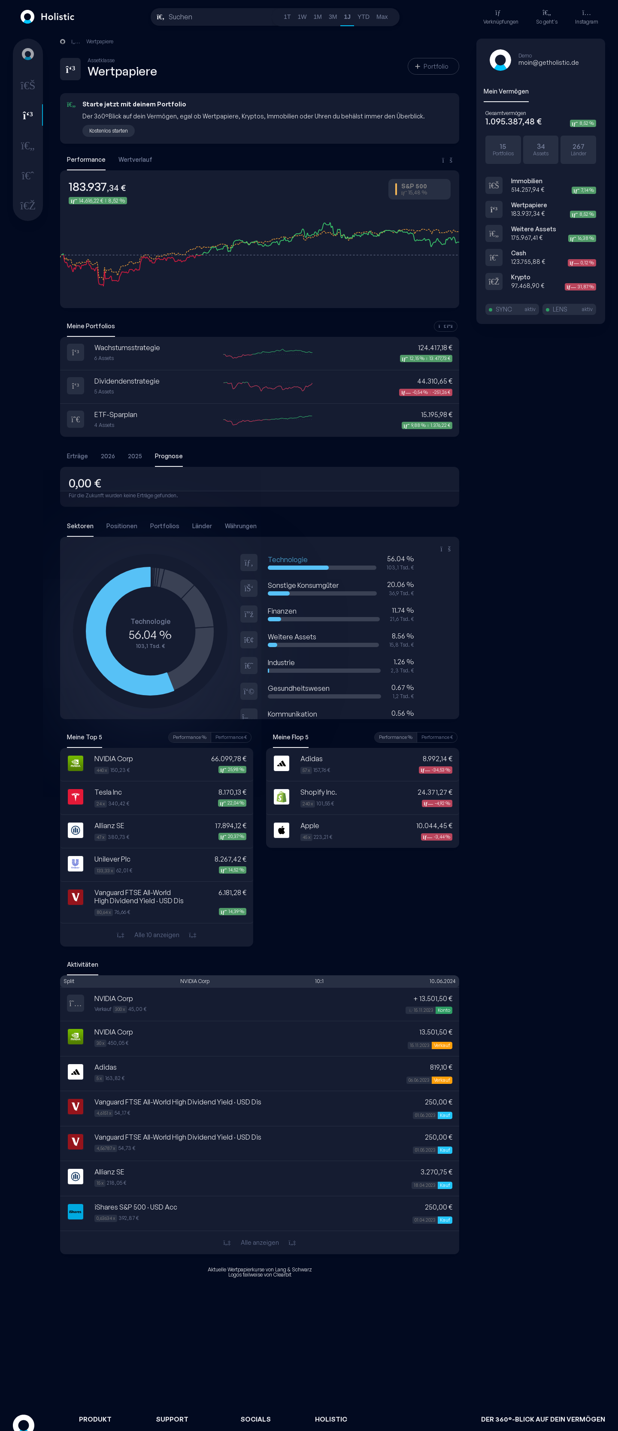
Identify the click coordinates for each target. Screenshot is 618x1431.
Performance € (231, 737)
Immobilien (526, 181)
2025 (135, 456)
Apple (309, 826)
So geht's (546, 17)
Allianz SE (109, 826)
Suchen (180, 16)
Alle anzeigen (259, 1242)
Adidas (311, 759)
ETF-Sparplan (115, 415)
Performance (86, 159)
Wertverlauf (135, 159)
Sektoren (80, 525)
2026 (108, 456)
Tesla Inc (108, 792)
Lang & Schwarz (293, 1269)
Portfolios (164, 525)
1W (302, 16)
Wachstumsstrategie (127, 348)
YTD (363, 16)
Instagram (586, 17)
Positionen (121, 525)
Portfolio (431, 66)
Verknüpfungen (500, 17)
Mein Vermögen (506, 91)
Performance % (189, 737)
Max (382, 16)
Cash (518, 253)
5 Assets (104, 391)
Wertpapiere (529, 205)
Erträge (77, 456)
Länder (202, 525)
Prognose (169, 456)
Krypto (520, 277)
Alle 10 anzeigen (156, 934)
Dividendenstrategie (127, 381)
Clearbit (282, 1274)
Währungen (241, 525)
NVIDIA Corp (113, 759)
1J (347, 16)
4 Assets (104, 425)
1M (318, 16)
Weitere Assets (533, 229)
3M (333, 16)
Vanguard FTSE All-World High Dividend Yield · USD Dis (139, 897)
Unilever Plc (112, 859)
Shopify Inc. (318, 792)
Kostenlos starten (108, 130)
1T (287, 16)
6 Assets (104, 358)
